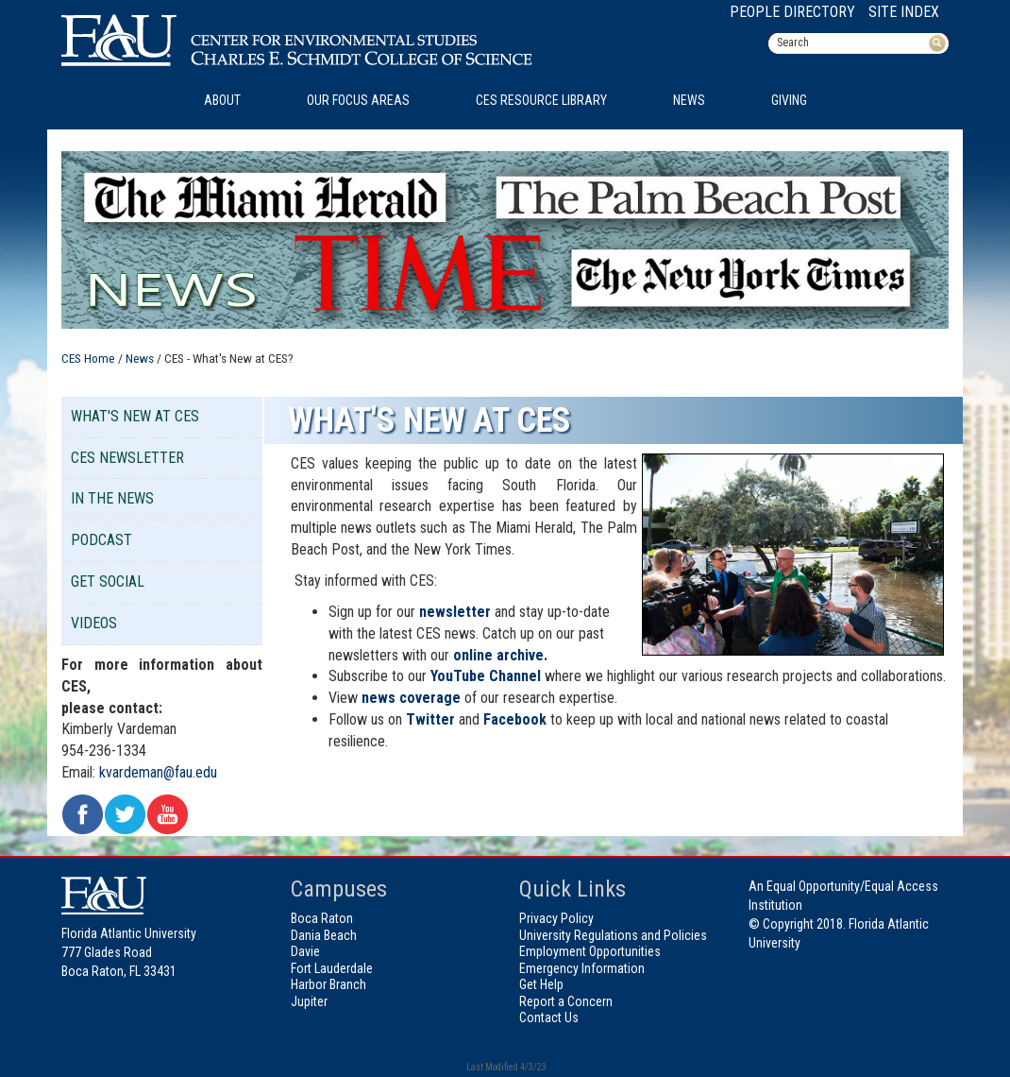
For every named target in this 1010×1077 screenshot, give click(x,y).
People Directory (792, 12)
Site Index (903, 12)
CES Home (88, 358)
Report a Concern (566, 1001)
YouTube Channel (485, 676)
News (689, 100)
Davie (305, 951)
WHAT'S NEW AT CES (135, 416)
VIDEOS (94, 623)
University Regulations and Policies (613, 935)
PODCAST (101, 540)
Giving (789, 100)
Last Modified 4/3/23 (505, 1067)
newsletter (455, 612)
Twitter (430, 719)
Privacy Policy (556, 918)
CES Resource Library (541, 100)
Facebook (515, 719)
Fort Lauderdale (332, 968)
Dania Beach (324, 935)
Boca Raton (322, 918)
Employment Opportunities (590, 951)
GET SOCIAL (107, 581)
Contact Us (549, 1017)
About (222, 100)
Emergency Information (582, 968)
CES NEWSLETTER (127, 458)
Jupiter (309, 1001)
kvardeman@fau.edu (158, 772)
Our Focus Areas (358, 100)
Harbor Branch (328, 984)
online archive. (500, 655)
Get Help (541, 984)
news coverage (411, 698)
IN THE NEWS (112, 498)
